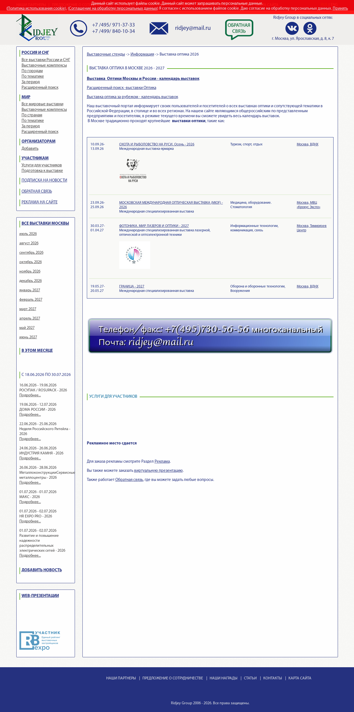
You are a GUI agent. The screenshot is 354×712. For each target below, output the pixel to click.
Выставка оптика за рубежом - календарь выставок (132, 97)
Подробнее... (30, 395)
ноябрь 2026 (29, 271)
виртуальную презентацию (158, 471)
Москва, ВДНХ (307, 144)
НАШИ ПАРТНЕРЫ (121, 678)
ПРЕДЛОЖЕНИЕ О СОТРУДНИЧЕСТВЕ (172, 678)
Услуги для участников (42, 165)
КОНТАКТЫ (272, 678)
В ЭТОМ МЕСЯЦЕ (37, 351)
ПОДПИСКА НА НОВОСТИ (44, 181)
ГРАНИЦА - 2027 (131, 286)
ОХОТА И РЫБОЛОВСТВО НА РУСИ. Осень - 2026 (156, 144)
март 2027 (27, 309)
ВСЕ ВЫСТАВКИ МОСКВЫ (45, 224)
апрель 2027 (29, 318)
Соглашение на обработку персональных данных (113, 9)
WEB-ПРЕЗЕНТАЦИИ (40, 596)
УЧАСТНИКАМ (35, 158)
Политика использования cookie (36, 9)
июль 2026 (28, 234)
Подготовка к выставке (42, 171)
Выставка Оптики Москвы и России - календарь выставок (143, 79)
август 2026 (28, 243)
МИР (26, 97)
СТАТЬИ (250, 678)
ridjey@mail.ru (193, 28)
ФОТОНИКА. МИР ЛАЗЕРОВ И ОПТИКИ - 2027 (154, 226)
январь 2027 (29, 290)
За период (31, 82)
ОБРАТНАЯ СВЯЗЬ (37, 192)
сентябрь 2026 (31, 253)
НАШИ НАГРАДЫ (223, 678)
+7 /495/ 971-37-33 (113, 25)
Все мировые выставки (42, 104)
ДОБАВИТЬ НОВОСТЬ (42, 570)
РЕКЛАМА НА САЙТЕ (40, 202)
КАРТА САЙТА (299, 678)
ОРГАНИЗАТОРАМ (39, 142)
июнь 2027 (28, 337)
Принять (340, 9)
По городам (32, 71)
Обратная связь (129, 480)
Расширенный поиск (40, 88)
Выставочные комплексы (44, 66)
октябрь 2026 (30, 262)
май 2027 (27, 328)
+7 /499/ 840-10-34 (113, 31)
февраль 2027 (30, 300)
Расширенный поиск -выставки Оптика (121, 88)
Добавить (30, 149)
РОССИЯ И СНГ (35, 53)
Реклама (162, 462)
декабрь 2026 (30, 281)
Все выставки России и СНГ (46, 60)
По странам (32, 115)
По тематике (33, 77)
